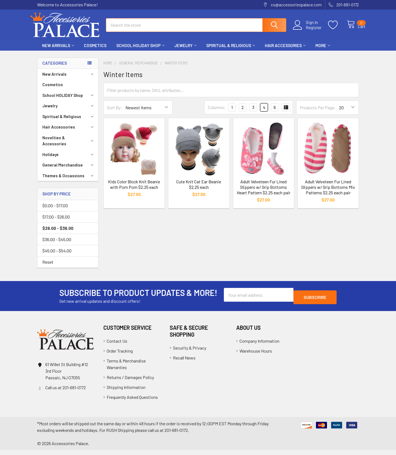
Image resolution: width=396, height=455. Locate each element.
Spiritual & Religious (230, 50)
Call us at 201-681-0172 (65, 392)
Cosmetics (95, 50)
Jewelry (185, 50)
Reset (47, 266)
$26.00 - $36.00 (57, 233)
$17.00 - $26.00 (56, 221)
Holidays (68, 159)
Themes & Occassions (68, 180)
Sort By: (114, 112)
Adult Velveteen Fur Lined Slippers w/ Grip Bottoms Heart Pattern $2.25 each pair (263, 192)
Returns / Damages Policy (130, 382)
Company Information (259, 345)
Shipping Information (126, 392)
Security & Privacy (189, 352)
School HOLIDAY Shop (140, 50)
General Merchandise (68, 169)
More (322, 50)
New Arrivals (58, 50)
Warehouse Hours (256, 355)
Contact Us (117, 345)
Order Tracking (120, 355)
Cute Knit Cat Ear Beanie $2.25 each (198, 189)
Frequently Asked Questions (132, 402)
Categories (54, 68)
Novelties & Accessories (68, 145)
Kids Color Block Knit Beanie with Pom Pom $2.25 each (134, 189)
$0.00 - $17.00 (55, 210)
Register (307, 30)
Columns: (217, 112)
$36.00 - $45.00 (56, 244)
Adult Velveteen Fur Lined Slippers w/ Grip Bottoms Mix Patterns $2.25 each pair (328, 192)
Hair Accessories (285, 50)
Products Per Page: (318, 112)
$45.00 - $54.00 (57, 255)
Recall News (184, 362)
